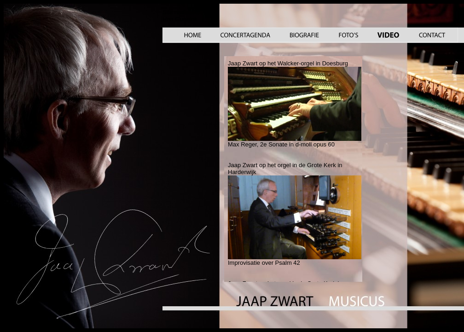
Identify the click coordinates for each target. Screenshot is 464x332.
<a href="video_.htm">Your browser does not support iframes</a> (293, 169)
